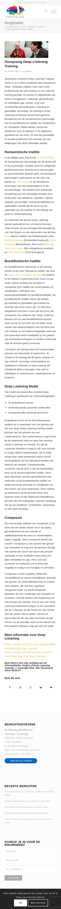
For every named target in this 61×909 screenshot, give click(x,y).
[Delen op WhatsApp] (31, 687)
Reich (8, 236)
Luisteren (27, 71)
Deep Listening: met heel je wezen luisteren (28, 652)
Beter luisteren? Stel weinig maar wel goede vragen (26, 807)
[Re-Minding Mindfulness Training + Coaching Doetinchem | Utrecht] (25, 11)
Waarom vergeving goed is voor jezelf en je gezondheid (27, 801)
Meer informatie (37, 903)
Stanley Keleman (14, 240)
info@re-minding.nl (18, 746)
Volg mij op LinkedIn (21, 760)
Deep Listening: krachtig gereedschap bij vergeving (26, 813)
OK (20, 903)
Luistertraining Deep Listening (21, 648)
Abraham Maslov (45, 157)
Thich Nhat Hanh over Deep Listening (25, 656)
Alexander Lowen (14, 248)
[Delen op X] (20, 687)
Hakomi (48, 244)
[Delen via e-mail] (51, 687)
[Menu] (51, 11)
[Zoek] (44, 11)
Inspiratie (14, 22)
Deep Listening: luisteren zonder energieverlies (30, 644)
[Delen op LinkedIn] (41, 687)
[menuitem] (44, 11)
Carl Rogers (22, 181)
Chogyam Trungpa (32, 274)
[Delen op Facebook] (10, 687)
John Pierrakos (16, 252)
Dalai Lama (14, 274)
